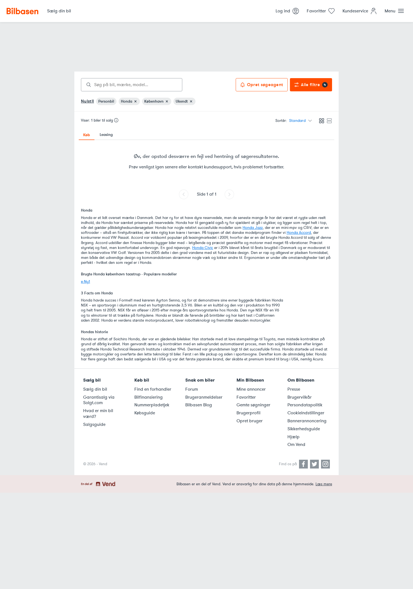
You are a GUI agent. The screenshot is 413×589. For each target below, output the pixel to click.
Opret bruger (250, 421)
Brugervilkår (299, 397)
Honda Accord (299, 232)
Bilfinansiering (148, 397)
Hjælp (293, 437)
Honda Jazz (253, 227)
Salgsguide (94, 424)
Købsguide (144, 413)
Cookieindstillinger (305, 413)
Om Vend (296, 445)
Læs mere (324, 484)
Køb (86, 134)
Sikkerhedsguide (303, 429)
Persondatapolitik (304, 405)
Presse (293, 389)
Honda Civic (202, 247)
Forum (191, 389)
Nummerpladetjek (151, 405)
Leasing (106, 134)
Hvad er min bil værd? (98, 414)
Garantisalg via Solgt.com (99, 400)
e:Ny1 (85, 281)
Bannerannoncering (307, 421)
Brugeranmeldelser (203, 397)
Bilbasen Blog (198, 405)
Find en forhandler (152, 389)
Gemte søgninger (253, 405)
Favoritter (246, 397)
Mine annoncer (251, 389)
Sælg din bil (95, 389)
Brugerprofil (248, 413)
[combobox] (131, 84)
